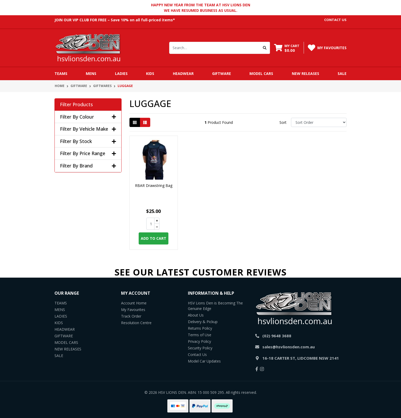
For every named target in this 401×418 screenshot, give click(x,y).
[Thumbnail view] (134, 122)
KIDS (58, 322)
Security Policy (200, 347)
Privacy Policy (199, 341)
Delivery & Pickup (203, 321)
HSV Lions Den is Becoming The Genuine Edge (215, 305)
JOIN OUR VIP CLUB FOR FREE (80, 19)
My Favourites (133, 309)
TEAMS (60, 302)
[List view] (145, 122)
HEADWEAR (64, 329)
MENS (59, 309)
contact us (335, 19)
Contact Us (197, 354)
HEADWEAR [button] (183, 73)
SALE (342, 73)
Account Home (134, 302)
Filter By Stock (88, 141)
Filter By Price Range (88, 153)
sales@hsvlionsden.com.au (288, 346)
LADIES (60, 316)
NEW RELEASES (305, 73)
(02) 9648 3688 (276, 335)
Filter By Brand (88, 166)
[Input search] (214, 48)
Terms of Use (199, 334)
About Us (196, 315)
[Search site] (265, 48)
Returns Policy (200, 328)
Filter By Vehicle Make (88, 129)
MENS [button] (91, 73)
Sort (283, 122)
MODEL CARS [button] (261, 73)
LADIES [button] (121, 73)
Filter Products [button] (76, 105)
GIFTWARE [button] (221, 73)
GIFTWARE (63, 335)
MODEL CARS (66, 342)
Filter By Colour (88, 117)
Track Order (131, 316)
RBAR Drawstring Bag (153, 185)
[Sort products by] (319, 122)
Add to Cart (153, 238)
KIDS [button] (150, 73)
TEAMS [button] (60, 73)
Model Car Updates (204, 361)
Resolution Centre (136, 322)
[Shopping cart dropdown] (287, 48)
